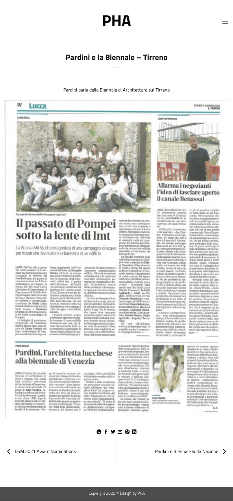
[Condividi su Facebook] (105, 432)
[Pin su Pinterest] (127, 432)
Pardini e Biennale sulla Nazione (192, 451)
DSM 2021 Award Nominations (40, 451)
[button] (225, 21)
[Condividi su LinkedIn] (134, 432)
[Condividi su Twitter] (113, 432)
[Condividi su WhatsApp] (99, 432)
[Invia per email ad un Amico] (120, 432)
